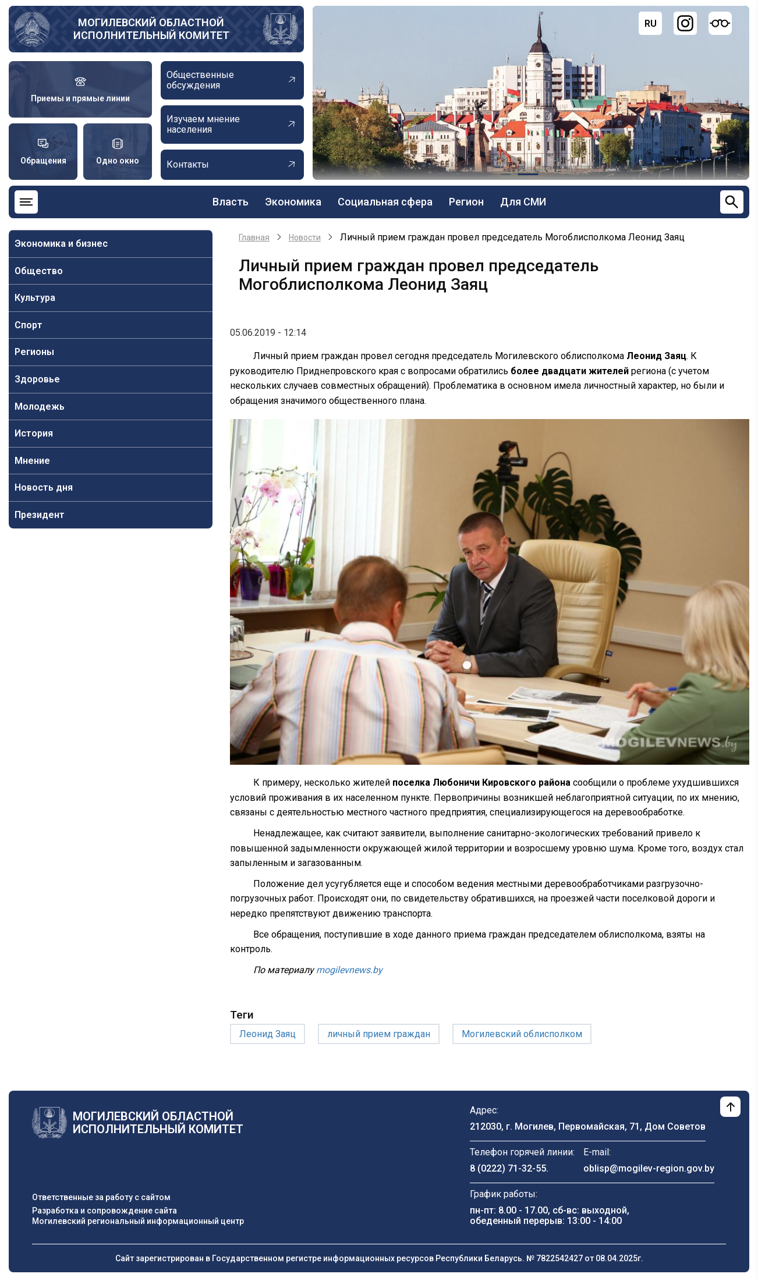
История (34, 433)
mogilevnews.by (349, 969)
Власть (230, 202)
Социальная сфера (385, 202)
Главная (254, 237)
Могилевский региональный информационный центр (138, 1221)
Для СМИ (523, 202)
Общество (39, 270)
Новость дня (44, 487)
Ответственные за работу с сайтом (101, 1197)
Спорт (28, 325)
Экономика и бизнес (61, 243)
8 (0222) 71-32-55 (508, 1168)
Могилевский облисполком (522, 1033)
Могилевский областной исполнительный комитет (151, 28)
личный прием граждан (378, 1033)
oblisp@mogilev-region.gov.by (648, 1168)
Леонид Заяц (267, 1033)
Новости (305, 237)
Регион (466, 202)
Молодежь (40, 406)
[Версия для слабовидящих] (720, 23)
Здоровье (37, 379)
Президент (40, 514)
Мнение (32, 460)
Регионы (34, 351)
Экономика (293, 202)
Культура (35, 297)
